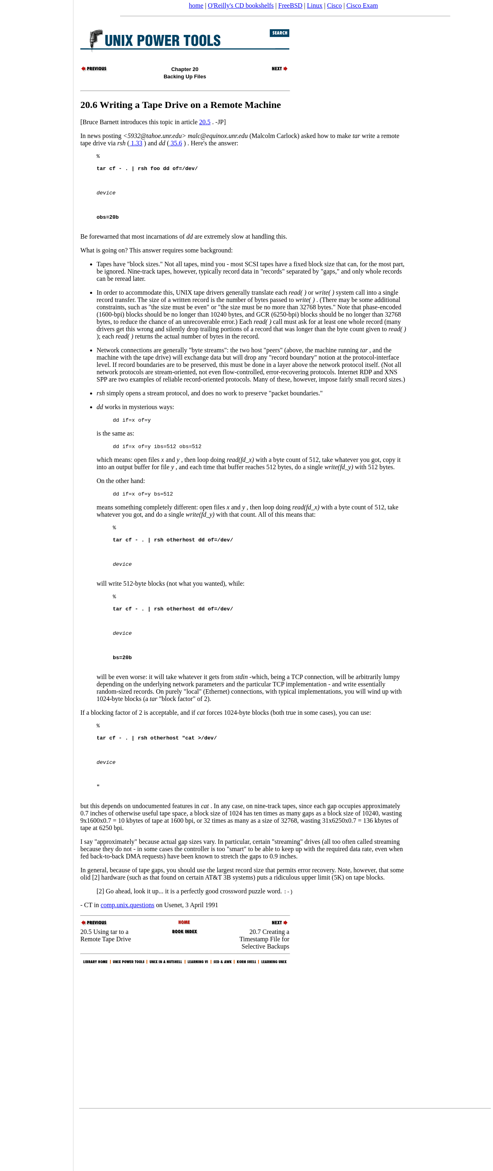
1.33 (135, 143)
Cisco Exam (362, 5)
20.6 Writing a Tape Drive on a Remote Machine (180, 104)
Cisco (334, 5)
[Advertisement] (36, 583)
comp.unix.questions (127, 962)
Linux (315, 5)
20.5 (205, 122)
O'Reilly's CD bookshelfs (240, 5)
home (196, 5)
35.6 (175, 143)
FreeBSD (290, 5)
